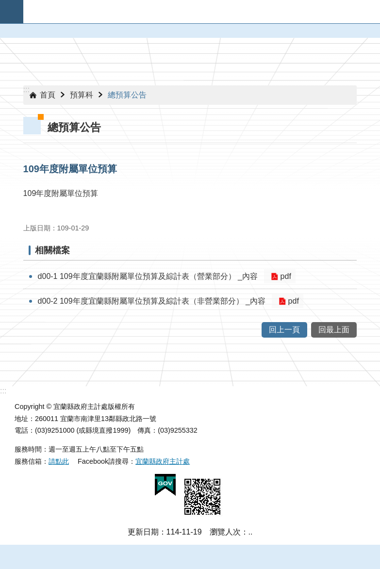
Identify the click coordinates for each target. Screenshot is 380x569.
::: (26, 89)
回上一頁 (284, 329)
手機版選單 (11, 11)
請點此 (59, 461)
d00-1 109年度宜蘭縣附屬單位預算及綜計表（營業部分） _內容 (148, 276)
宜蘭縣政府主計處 (162, 461)
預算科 (81, 95)
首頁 (47, 95)
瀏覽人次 (225, 532)
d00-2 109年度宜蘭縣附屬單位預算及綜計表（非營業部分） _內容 (151, 301)
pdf (284, 276)
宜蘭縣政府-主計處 (201, 11)
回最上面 (333, 329)
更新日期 (143, 532)
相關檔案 (52, 250)
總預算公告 (127, 95)
